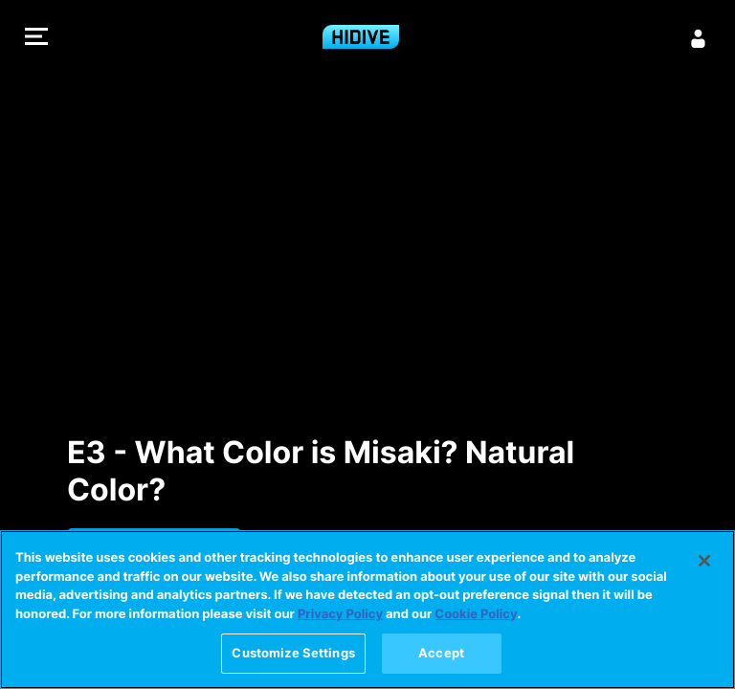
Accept (441, 652)
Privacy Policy (340, 614)
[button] (36, 39)
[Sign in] (699, 38)
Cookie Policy (475, 614)
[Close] (704, 561)
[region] (367, 609)
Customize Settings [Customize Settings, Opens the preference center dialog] (293, 652)
